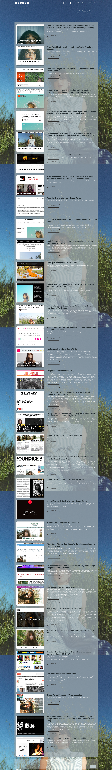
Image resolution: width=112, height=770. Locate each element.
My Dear (75, 548)
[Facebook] (23, 3)
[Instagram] (18, 3)
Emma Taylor (50, 51)
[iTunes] (25, 3)
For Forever (65, 313)
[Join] (93, 766)
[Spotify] (16, 3)
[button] (53, 35)
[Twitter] (21, 3)
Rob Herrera (66, 181)
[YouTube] (28, 3)
